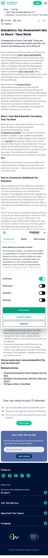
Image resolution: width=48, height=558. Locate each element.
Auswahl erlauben (24, 317)
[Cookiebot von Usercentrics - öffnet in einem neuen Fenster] (29, 232)
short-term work (26, 71)
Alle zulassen (24, 310)
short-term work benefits (29, 55)
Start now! (24, 423)
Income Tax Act (24, 84)
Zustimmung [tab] (8, 239)
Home (6, 9)
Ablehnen (24, 324)
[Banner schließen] (44, 233)
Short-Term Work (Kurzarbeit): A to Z (20, 12)
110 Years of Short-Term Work (17, 384)
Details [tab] (24, 239)
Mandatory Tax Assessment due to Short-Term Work (27, 15)
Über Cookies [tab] (39, 239)
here (3, 157)
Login (37, 3)
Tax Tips (15, 9)
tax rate (8, 141)
